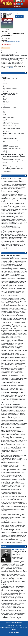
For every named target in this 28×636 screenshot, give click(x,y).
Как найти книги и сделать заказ (14, 631)
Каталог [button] (9, 9)
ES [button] (21, 1)
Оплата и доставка (14, 632)
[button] (15, 4)
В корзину (19, 16)
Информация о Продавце (14, 625)
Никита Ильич (19, 549)
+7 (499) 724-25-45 (17, 6)
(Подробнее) (10, 67)
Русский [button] (18, 1)
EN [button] (23, 1)
